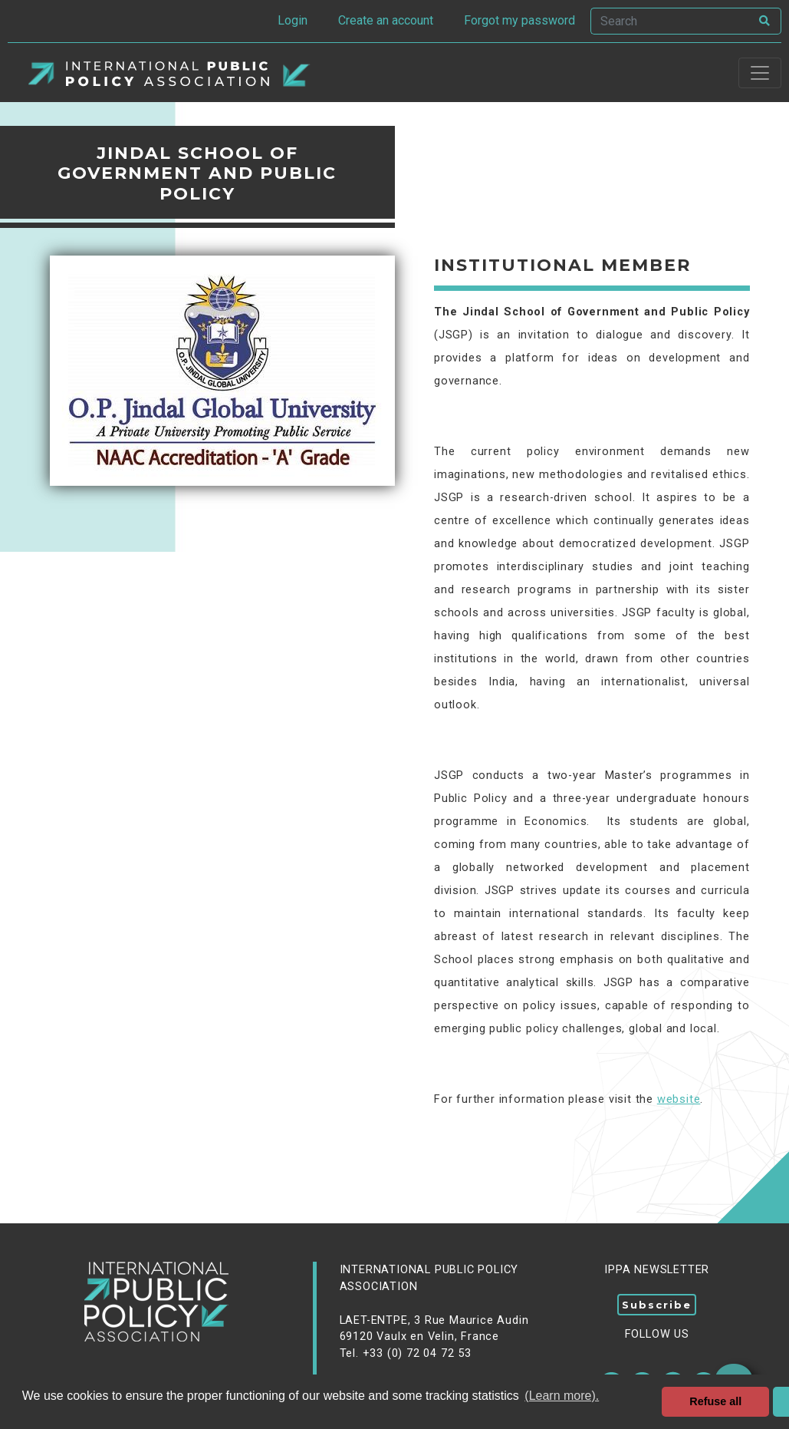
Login (292, 20)
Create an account (385, 20)
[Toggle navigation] (759, 73)
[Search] (670, 21)
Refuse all (715, 1401)
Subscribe (657, 1305)
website (679, 1099)
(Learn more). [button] (561, 1395)
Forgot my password (519, 20)
